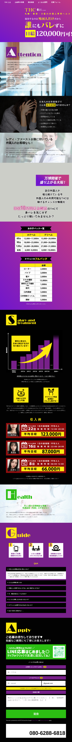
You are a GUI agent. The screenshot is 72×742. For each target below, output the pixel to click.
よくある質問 (42, 2)
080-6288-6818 (47, 733)
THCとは (7, 2)
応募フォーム (55, 2)
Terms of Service (44, 720)
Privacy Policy (34, 720)
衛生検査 (31, 2)
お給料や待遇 (19, 2)
